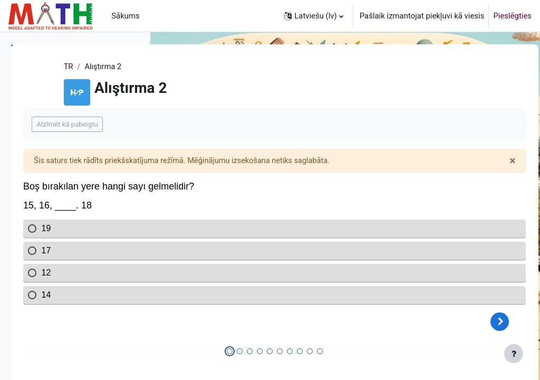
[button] (314, 16)
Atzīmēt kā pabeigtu (214, 124)
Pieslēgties (512, 16)
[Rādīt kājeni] (513, 353)
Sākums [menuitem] (125, 16)
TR (175, 67)
